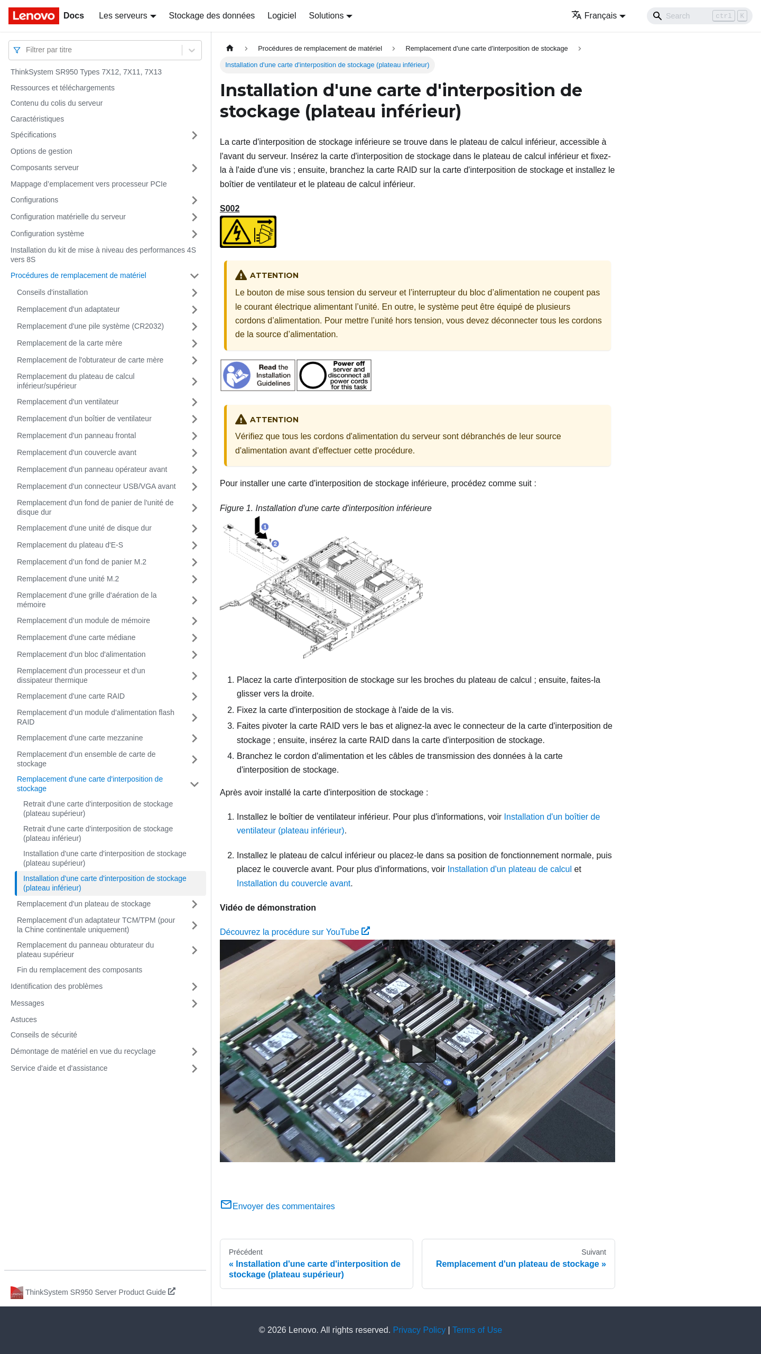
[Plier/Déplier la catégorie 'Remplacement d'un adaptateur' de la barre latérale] (194, 309)
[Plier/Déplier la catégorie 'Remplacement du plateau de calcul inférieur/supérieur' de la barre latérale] (194, 381)
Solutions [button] (326, 15)
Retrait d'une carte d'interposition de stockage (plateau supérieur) (98, 809)
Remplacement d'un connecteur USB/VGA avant (96, 486)
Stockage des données (212, 15)
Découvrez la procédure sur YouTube (295, 932)
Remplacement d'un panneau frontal (76, 435)
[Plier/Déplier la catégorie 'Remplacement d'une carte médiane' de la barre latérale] (194, 637)
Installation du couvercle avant (293, 883)
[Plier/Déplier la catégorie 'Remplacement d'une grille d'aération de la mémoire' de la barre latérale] (194, 600)
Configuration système (47, 233)
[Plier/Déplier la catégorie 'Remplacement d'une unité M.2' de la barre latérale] (194, 579)
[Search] (700, 15)
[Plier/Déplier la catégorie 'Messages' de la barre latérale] (194, 1003)
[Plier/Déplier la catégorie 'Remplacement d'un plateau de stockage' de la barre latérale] (194, 904)
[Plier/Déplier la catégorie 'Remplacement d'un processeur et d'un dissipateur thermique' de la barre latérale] (194, 675)
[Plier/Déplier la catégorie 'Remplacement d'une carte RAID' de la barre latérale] (194, 696)
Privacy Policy (419, 1329)
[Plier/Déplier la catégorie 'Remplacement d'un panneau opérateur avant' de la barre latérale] (194, 469)
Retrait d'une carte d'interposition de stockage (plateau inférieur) (98, 833)
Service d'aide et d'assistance (59, 1068)
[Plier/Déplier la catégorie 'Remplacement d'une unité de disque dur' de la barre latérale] (194, 528)
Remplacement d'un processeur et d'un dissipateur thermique (81, 675)
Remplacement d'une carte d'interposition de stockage (90, 784)
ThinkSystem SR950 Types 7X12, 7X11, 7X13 (86, 72)
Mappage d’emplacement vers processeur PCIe (89, 184)
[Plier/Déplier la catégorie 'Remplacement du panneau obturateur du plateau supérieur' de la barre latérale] (194, 950)
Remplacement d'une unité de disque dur (84, 528)
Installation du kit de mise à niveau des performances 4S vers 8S (103, 255)
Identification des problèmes (57, 986)
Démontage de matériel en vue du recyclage (83, 1051)
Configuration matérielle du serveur (68, 216)
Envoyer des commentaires (277, 1206)
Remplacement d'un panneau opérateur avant (92, 469)
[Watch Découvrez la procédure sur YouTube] (417, 1050)
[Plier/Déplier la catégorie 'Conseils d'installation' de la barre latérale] (194, 292)
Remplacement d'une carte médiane (76, 637)
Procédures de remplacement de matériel (78, 275)
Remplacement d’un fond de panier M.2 (81, 562)
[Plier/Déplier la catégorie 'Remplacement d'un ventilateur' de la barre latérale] (194, 402)
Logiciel (281, 15)
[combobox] (27, 50)
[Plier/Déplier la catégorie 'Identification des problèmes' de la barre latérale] (194, 986)
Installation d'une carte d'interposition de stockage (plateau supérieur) (105, 858)
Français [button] (594, 15)
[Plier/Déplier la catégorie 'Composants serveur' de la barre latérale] (194, 168)
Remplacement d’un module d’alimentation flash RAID (95, 717)
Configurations (34, 200)
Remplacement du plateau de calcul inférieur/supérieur (76, 381)
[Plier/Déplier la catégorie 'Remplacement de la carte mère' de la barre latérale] (194, 343)
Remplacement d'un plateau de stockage (84, 903)
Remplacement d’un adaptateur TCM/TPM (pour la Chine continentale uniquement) (96, 925)
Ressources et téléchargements (63, 88)
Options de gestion (41, 151)
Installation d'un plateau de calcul (510, 869)
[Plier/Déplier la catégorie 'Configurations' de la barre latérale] (194, 200)
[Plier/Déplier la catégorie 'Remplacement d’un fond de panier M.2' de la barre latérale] (194, 562)
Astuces (24, 1019)
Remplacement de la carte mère (69, 343)
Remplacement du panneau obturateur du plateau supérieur (85, 950)
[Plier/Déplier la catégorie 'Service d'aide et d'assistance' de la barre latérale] (194, 1068)
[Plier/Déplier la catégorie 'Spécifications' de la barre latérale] (194, 135)
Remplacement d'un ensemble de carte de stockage (86, 759)
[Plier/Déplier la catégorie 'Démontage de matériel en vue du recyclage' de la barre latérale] (194, 1051)
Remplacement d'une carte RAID (71, 696)
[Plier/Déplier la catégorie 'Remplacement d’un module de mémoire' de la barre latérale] (194, 621)
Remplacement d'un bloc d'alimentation (81, 654)
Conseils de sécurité (44, 1035)
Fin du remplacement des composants (79, 970)
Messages (27, 1003)
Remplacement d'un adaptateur (68, 309)
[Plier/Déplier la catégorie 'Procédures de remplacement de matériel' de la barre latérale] (194, 275)
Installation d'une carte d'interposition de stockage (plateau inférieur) (105, 883)
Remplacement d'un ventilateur (68, 401)
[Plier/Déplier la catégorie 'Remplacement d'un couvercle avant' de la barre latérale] (194, 452)
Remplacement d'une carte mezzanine (80, 738)
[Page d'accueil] (230, 48)
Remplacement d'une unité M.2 (68, 578)
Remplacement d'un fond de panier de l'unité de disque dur (95, 507)
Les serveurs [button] (123, 15)
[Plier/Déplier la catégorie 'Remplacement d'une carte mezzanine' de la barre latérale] (194, 738)
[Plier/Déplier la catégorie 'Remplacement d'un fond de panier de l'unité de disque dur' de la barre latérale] (194, 507)
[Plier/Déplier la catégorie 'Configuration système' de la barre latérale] (194, 234)
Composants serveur (45, 167)
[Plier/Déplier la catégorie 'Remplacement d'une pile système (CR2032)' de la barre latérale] (194, 326)
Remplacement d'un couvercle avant (76, 452)
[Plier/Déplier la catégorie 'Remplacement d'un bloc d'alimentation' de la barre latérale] (194, 654)
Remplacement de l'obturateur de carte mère (90, 360)
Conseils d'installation (52, 292)
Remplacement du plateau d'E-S (70, 545)
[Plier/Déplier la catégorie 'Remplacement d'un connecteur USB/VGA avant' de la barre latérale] (194, 486)
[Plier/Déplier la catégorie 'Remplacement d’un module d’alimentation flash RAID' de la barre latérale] (194, 717)
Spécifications (33, 135)
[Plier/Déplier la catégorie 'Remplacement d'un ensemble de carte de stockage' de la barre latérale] (194, 759)
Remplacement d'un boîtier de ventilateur (84, 418)
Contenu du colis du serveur (57, 103)
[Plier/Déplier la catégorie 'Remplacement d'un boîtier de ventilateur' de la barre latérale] (194, 419)
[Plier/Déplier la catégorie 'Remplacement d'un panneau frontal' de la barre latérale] (194, 436)
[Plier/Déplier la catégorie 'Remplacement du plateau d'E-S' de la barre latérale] (194, 545)
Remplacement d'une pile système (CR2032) (90, 326)
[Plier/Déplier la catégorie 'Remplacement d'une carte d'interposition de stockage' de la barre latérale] (194, 784)
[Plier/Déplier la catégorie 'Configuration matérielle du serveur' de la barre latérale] (194, 217)
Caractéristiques (37, 119)
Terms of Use (477, 1329)
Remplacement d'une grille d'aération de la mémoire (87, 600)
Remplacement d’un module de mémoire (83, 620)
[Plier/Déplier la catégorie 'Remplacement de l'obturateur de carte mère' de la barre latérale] (194, 360)
